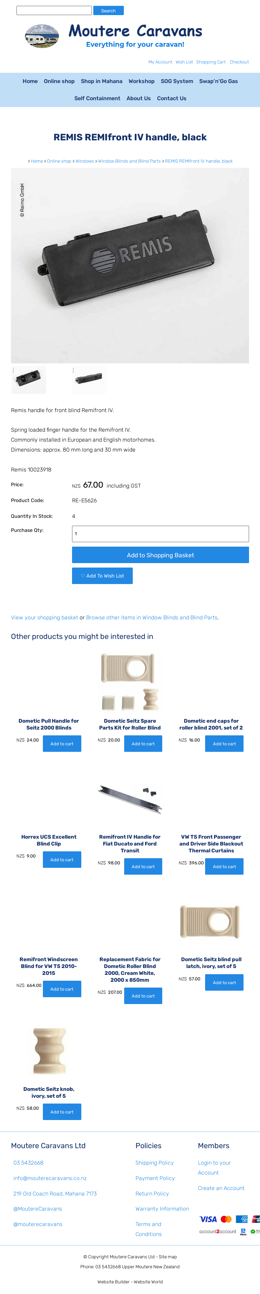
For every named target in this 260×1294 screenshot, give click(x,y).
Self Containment (97, 98)
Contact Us (172, 98)
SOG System (177, 81)
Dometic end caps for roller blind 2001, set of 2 (211, 724)
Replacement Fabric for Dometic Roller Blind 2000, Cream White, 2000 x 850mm (130, 969)
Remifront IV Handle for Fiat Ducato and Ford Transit (130, 844)
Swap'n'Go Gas (218, 81)
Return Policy (152, 1193)
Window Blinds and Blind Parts (129, 161)
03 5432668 (28, 1162)
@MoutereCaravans (37, 1208)
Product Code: (27, 500)
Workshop (142, 81)
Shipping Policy (154, 1162)
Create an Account (221, 1188)
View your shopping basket (44, 617)
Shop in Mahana (101, 81)
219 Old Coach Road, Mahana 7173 (55, 1193)
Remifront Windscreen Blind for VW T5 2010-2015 (49, 966)
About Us (139, 98)
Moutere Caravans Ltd (132, 1256)
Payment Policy (155, 1178)
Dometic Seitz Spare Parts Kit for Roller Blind (130, 724)
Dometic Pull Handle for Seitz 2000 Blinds (49, 724)
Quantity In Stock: (32, 516)
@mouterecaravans (37, 1224)
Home (30, 81)
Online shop (59, 81)
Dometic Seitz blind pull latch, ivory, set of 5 (211, 962)
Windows (84, 161)
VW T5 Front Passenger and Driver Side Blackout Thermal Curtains (211, 844)
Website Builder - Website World (130, 1281)
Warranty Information (162, 1208)
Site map (168, 1256)
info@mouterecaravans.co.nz (50, 1178)
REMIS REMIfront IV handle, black (199, 161)
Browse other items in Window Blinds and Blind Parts (151, 617)
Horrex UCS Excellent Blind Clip (48, 840)
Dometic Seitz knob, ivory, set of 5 (48, 1092)
